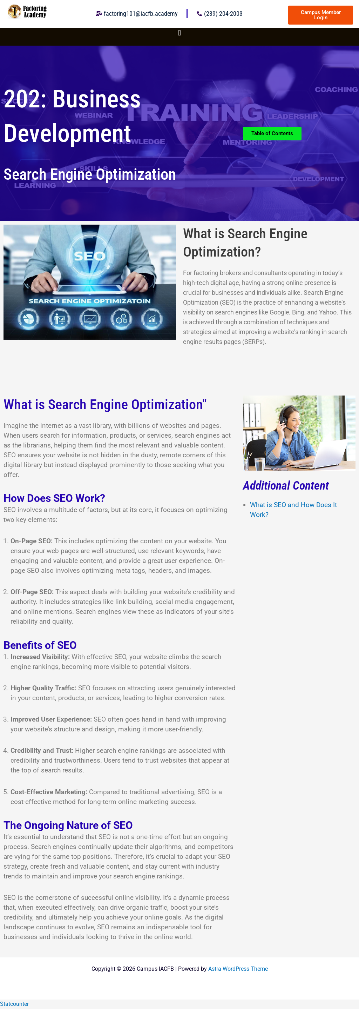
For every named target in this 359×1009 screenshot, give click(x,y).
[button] (179, 33)
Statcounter (14, 1004)
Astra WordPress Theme (238, 968)
